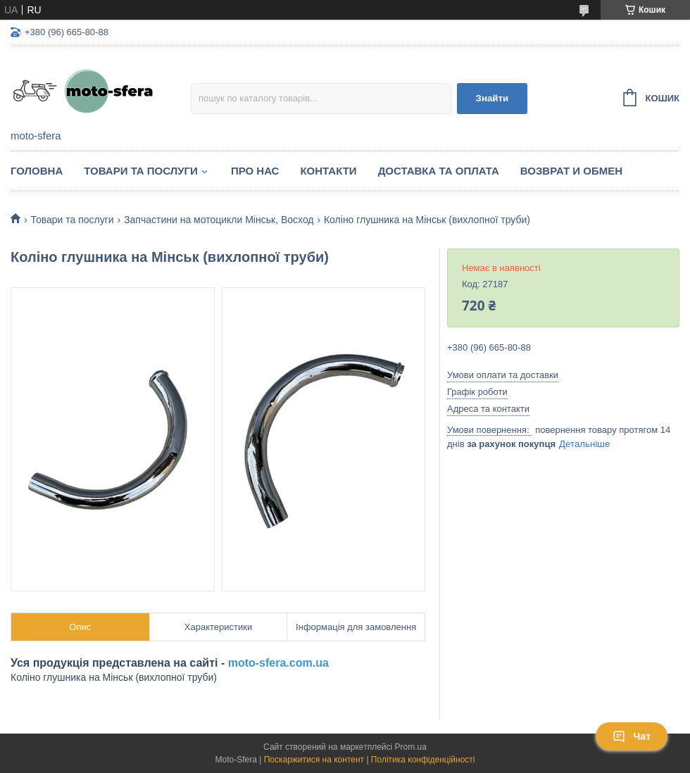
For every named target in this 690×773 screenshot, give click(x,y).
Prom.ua (411, 747)
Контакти (328, 170)
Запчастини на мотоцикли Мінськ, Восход (218, 219)
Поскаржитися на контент (314, 760)
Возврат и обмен (571, 170)
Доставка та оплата (438, 170)
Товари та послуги (141, 170)
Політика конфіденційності (423, 760)
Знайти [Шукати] (492, 98)
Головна (37, 170)
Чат (632, 736)
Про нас (255, 170)
